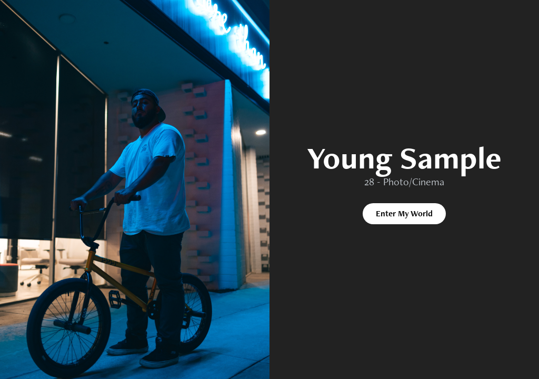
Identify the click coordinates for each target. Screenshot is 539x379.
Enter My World (404, 213)
